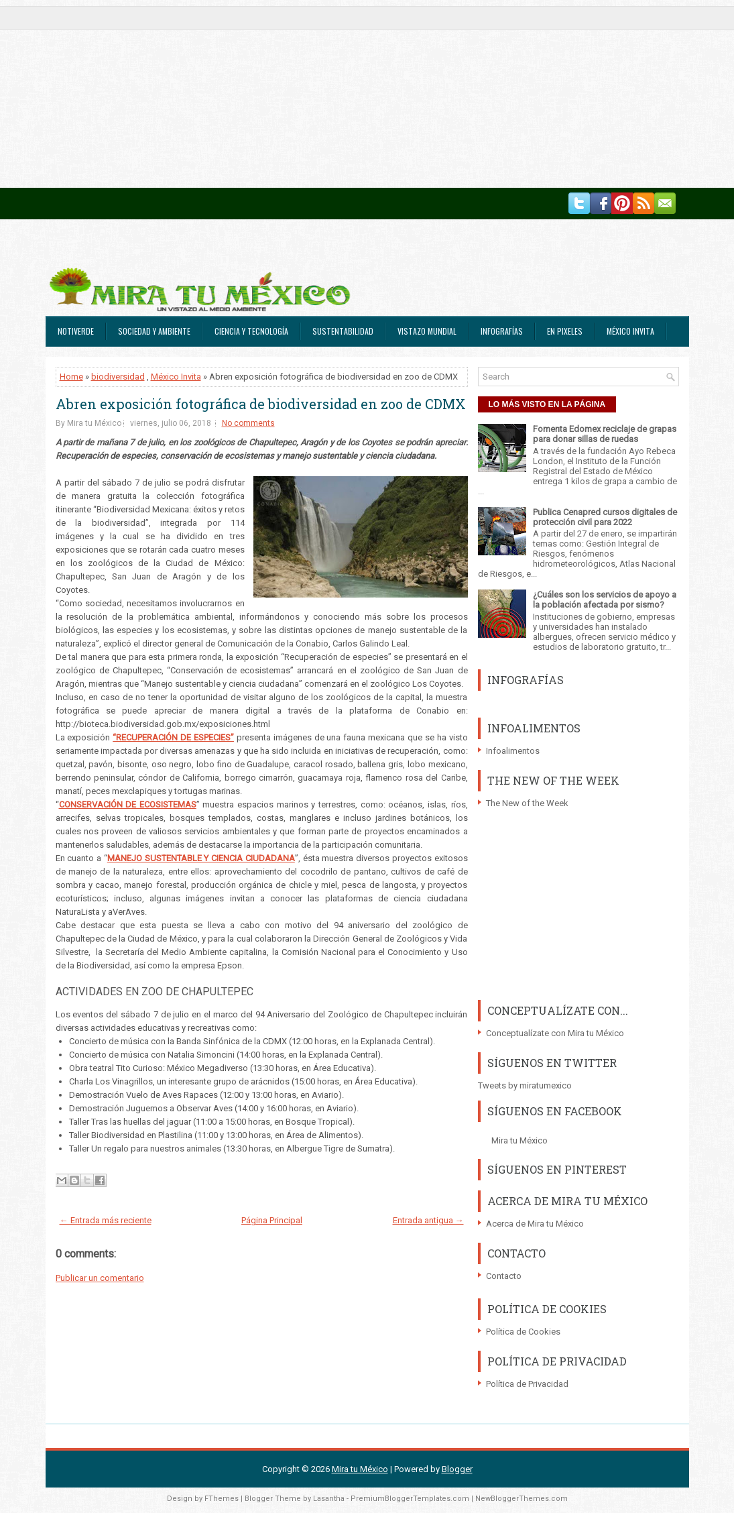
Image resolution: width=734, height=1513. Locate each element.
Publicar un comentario (100, 1278)
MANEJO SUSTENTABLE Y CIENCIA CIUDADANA (201, 858)
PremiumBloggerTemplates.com (410, 1498)
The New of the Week (527, 803)
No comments (248, 423)
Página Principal (271, 1220)
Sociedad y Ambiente (154, 331)
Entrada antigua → (428, 1220)
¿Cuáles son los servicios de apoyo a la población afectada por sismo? (604, 600)
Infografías (502, 331)
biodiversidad (118, 377)
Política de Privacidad (527, 1384)
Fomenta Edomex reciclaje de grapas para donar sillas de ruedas (604, 434)
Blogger (457, 1469)
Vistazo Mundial (426, 331)
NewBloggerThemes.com (521, 1498)
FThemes (221, 1498)
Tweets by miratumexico (525, 1085)
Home (71, 377)
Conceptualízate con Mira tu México (555, 1033)
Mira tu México (519, 1140)
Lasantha (329, 1498)
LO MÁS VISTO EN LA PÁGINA (547, 404)
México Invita (630, 331)
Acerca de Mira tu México (535, 1224)
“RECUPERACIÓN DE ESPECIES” (173, 737)
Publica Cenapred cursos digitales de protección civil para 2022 (605, 517)
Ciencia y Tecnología (251, 331)
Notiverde (76, 331)
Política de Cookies (523, 1332)
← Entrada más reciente (105, 1220)
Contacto (504, 1276)
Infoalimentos (513, 751)
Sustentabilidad (342, 331)
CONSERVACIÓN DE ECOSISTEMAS (127, 804)
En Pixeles (565, 331)
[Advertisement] (367, 94)
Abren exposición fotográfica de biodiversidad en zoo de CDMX (261, 403)
